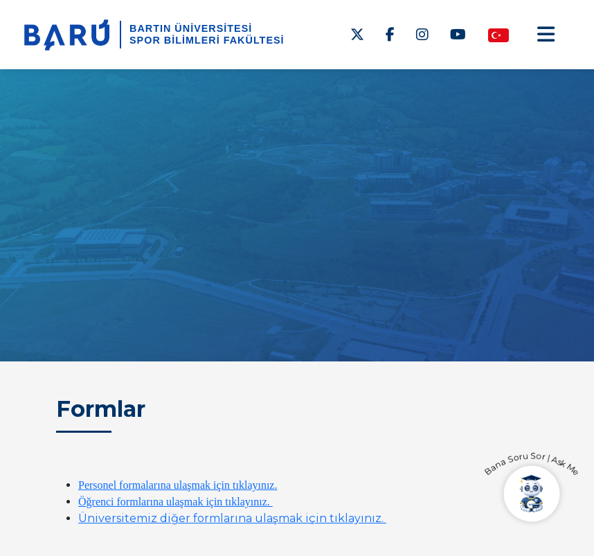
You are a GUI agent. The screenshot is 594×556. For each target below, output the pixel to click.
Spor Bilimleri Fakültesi (207, 40)
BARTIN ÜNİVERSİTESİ (190, 28)
